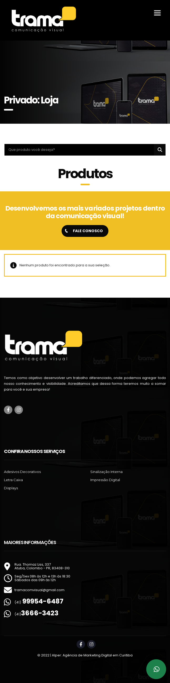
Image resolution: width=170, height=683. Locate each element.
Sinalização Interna (106, 472)
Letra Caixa (13, 480)
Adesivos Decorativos (22, 472)
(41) (38, 602)
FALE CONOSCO (84, 230)
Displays (11, 488)
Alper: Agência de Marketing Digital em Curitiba (92, 655)
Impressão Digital (105, 480)
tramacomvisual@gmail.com (39, 589)
